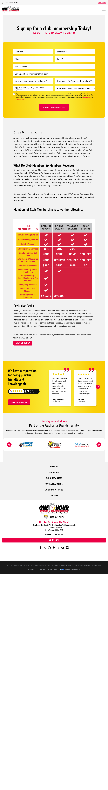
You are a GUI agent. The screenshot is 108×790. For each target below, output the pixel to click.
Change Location (102, 2)
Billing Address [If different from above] (32, 74)
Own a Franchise (53, 484)
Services (54, 466)
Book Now (54, 540)
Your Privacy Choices (70, 569)
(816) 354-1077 (56, 517)
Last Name (61, 52)
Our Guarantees (54, 478)
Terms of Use (20, 99)
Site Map (42, 569)
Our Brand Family (54, 489)
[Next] (98, 387)
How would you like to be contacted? (73, 88)
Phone (18, 59)
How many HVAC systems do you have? (74, 81)
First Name (20, 52)
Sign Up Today (23, 343)
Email (59, 59)
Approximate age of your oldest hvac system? (31, 88)
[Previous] (9, 444)
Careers (54, 495)
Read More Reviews (19, 402)
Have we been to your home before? (31, 81)
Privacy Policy (86, 97)
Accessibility (33, 569)
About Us (54, 472)
